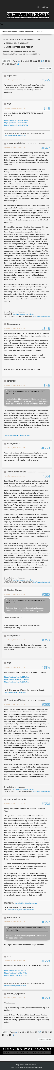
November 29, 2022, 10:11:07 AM (14, 803)
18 (26, 61)
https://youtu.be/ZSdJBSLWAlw (16, 120)
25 (46, 61)
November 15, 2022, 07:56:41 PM (14, 80)
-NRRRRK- (12, 381)
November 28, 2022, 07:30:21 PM (14, 667)
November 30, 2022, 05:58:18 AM (14, 921)
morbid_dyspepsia (16, 993)
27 (3, 64)
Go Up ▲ (35, 1065)
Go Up (5, 1032)
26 (49, 61)
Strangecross (13, 324)
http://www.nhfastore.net (41, 316)
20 (31, 61)
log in (32, 31)
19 (28, 61)
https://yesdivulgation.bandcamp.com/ (21, 909)
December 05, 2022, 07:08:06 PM (14, 960)
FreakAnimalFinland (16, 143)
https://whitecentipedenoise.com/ (15, 135)
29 (8, 64)
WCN (9, 104)
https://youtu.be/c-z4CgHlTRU (15, 970)
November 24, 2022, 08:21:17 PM (14, 448)
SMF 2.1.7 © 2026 (17, 1067)
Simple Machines (28, 1067)
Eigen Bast (12, 75)
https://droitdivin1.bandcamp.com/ (25, 903)
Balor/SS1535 (13, 917)
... (24, 61)
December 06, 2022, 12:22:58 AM (14, 998)
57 (15, 64)
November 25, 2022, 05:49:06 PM (14, 594)
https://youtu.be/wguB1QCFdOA (16, 677)
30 (11, 64)
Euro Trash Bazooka (16, 799)
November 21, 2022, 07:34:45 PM (14, 108)
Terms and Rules (25, 1065)
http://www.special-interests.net (23, 314)
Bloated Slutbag (14, 590)
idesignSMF (39, 1067)
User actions (45, 68)
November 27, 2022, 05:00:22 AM (14, 640)
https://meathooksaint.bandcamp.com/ (17, 435)
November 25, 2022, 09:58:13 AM (14, 476)
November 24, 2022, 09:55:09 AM (14, 385)
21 (34, 61)
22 (36, 61)
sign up (39, 31)
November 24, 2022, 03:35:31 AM (14, 328)
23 (39, 61)
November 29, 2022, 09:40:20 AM (14, 704)
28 (5, 64)
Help (17, 1065)
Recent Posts (43, 7)
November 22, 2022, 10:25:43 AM (14, 147)
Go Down (6, 61)
